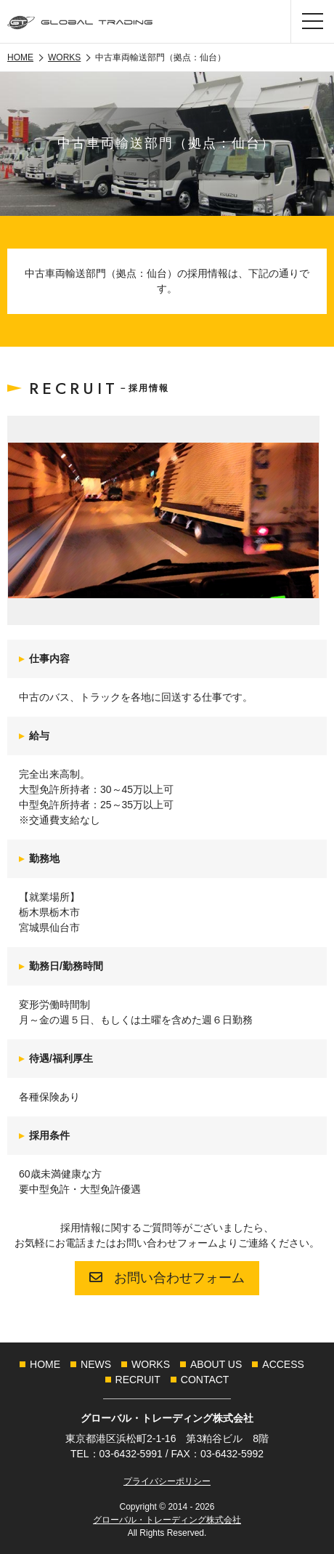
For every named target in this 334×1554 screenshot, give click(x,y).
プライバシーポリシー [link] (167, 1481)
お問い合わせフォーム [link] (167, 1278)
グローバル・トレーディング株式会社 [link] (167, 1520)
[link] (79, 21)
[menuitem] (45, 1364)
